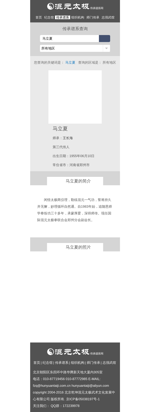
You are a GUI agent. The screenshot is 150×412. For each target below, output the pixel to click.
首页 (39, 17)
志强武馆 (108, 17)
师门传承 (92, 17)
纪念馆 (49, 17)
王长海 (68, 138)
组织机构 (77, 17)
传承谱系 (62, 17)
